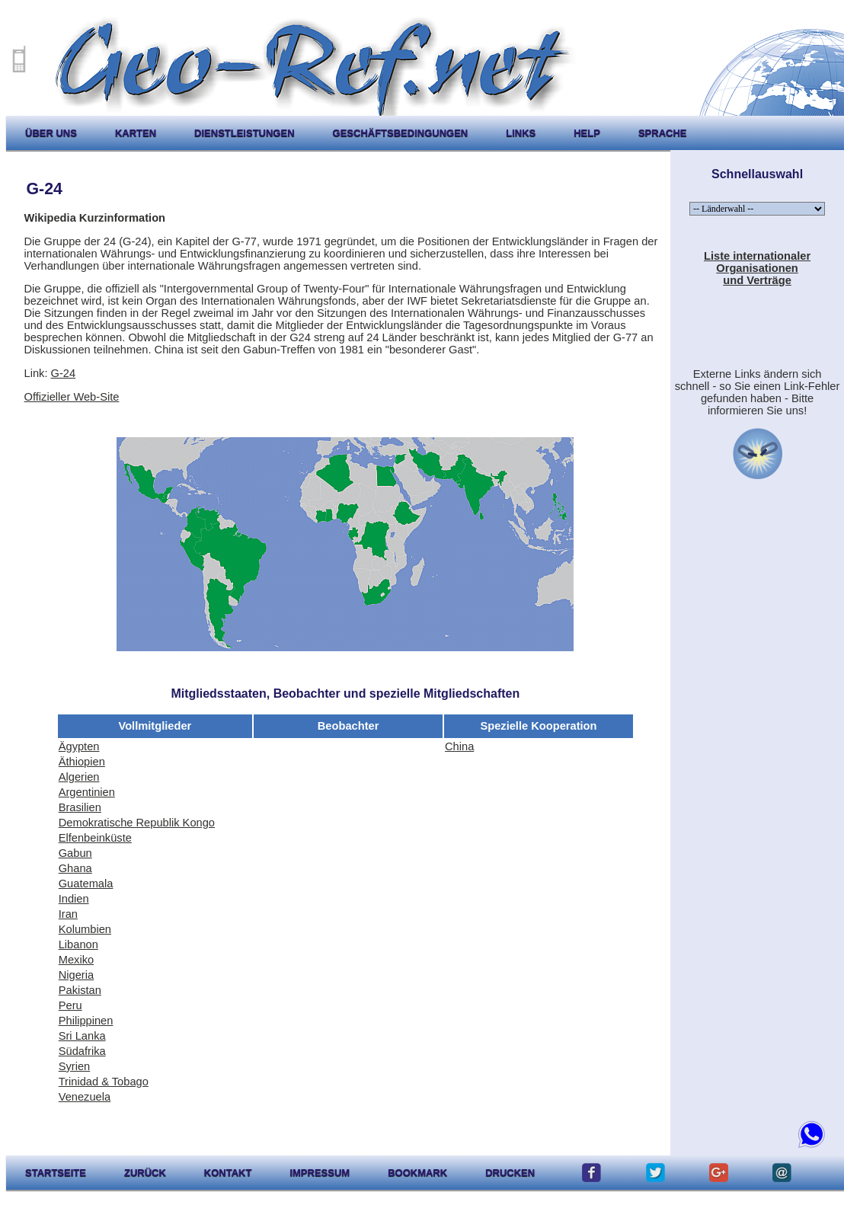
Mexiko (76, 960)
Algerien (79, 777)
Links (520, 133)
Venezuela (84, 1097)
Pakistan (80, 990)
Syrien (75, 1066)
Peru (70, 1005)
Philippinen (86, 1021)
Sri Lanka (82, 1036)
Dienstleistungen (244, 133)
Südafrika (82, 1051)
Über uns (51, 133)
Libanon (78, 944)
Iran (68, 914)
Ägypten (79, 746)
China (459, 746)
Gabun (75, 853)
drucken (510, 1172)
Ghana (75, 868)
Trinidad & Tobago (104, 1081)
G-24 (63, 373)
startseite (55, 1172)
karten (135, 133)
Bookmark (417, 1172)
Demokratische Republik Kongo (137, 823)
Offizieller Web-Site (72, 397)
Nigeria (76, 975)
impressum (319, 1172)
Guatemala (86, 883)
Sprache (662, 133)
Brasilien (80, 807)
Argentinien (87, 792)
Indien (74, 899)
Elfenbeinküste (95, 838)
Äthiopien (82, 762)
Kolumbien (85, 929)
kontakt (228, 1172)
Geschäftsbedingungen (400, 133)
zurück (145, 1172)
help (587, 133)
